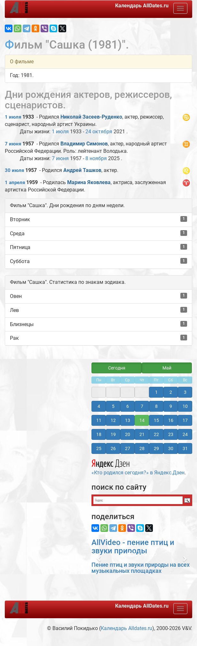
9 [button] (170, 406)
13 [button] (127, 420)
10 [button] (185, 406)
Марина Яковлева (89, 182)
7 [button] (142, 406)
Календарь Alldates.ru (126, 628)
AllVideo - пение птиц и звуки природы (132, 546)
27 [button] (127, 448)
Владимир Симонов (84, 144)
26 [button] (113, 448)
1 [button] (156, 392)
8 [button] (156, 406)
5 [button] (113, 406)
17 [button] (185, 420)
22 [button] (156, 434)
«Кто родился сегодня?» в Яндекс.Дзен (138, 466)
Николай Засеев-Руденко (91, 117)
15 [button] (156, 420)
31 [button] (185, 448)
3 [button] (185, 392)
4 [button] (99, 406)
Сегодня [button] (116, 367)
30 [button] (170, 448)
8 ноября (96, 158)
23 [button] (170, 434)
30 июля (14, 170)
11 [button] (98, 420)
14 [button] (142, 420)
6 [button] (127, 406)
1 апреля (15, 182)
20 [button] (127, 434)
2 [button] (170, 392)
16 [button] (170, 420)
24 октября (98, 131)
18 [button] (98, 434)
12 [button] (113, 420)
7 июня (13, 144)
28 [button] (142, 448)
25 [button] (98, 448)
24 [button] (185, 434)
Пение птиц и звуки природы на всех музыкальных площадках (140, 567)
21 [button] (142, 434)
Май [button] (166, 367)
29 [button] (156, 448)
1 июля (13, 117)
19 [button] (113, 434)
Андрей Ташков (82, 170)
